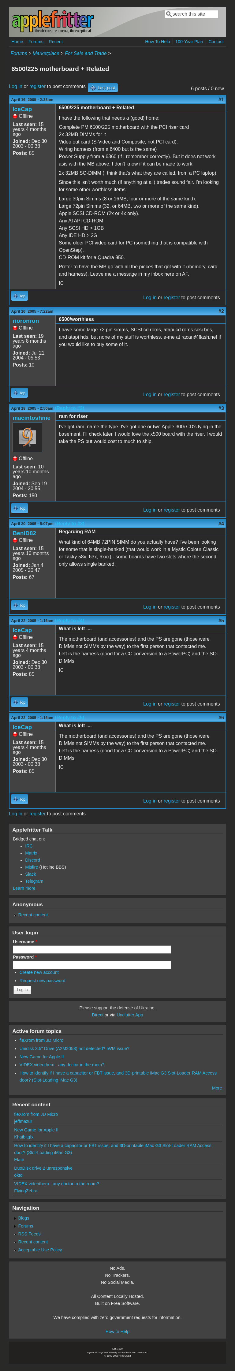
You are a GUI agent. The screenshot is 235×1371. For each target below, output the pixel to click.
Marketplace (46, 53)
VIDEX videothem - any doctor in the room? (62, 1064)
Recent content (33, 914)
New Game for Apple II (42, 1056)
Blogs (23, 1218)
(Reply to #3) (69, 523)
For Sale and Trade (86, 53)
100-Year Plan (189, 41)
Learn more (24, 888)
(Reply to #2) (69, 408)
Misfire (31, 867)
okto (18, 1175)
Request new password (42, 980)
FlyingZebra (25, 1190)
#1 (221, 99)
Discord (32, 860)
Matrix (31, 853)
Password (25, 957)
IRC (29, 846)
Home (17, 41)
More (217, 1088)
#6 (221, 717)
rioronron (26, 321)
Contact (216, 41)
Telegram (34, 881)
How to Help (117, 1331)
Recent (56, 41)
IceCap (22, 109)
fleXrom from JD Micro (41, 1040)
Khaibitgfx (23, 1136)
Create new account (39, 972)
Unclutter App (130, 1014)
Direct (97, 1014)
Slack (30, 874)
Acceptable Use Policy (40, 1249)
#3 (221, 408)
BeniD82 (24, 533)
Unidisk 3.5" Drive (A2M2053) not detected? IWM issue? (74, 1048)
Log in (15, 86)
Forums (35, 41)
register (37, 86)
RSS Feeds (29, 1233)
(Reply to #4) (69, 620)
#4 (221, 523)
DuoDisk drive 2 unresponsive (43, 1168)
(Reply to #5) (69, 717)
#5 (221, 620)
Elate (19, 1159)
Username (25, 941)
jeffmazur (23, 1121)
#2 (221, 311)
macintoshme (31, 418)
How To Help (157, 41)
